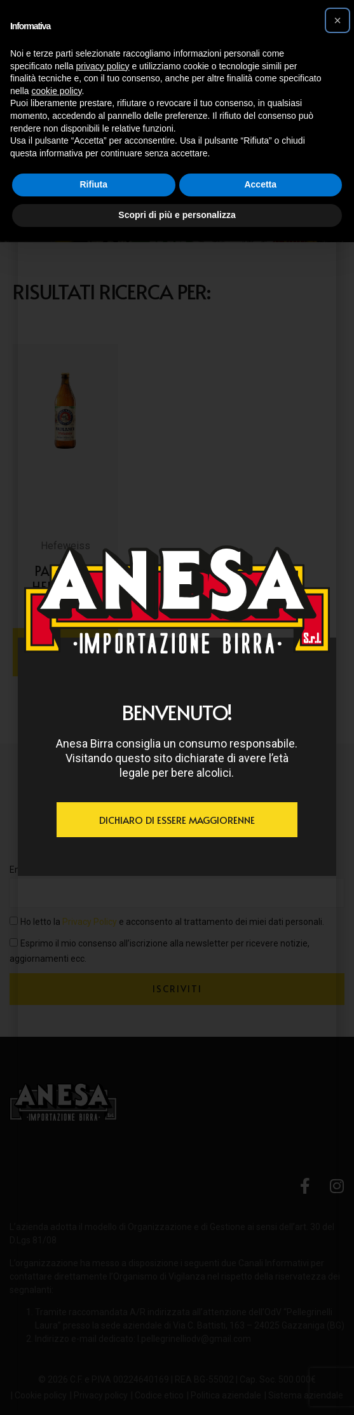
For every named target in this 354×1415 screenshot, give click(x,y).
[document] (177, 707)
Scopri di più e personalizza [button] (176, 215)
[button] (337, 20)
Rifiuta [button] (93, 184)
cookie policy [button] (56, 91)
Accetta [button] (260, 184)
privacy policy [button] (103, 66)
